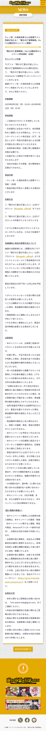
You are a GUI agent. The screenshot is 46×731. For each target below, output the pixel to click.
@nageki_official (22, 208)
